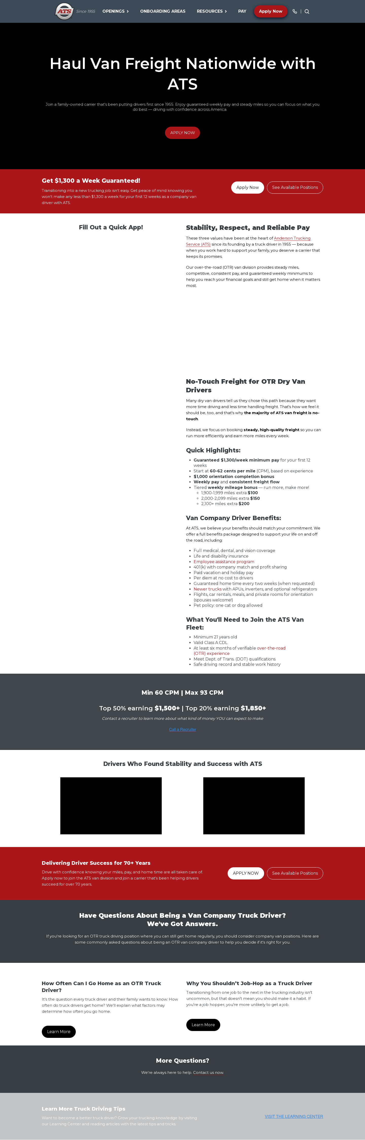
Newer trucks (208, 589)
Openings (115, 11)
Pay (242, 11)
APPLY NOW (182, 132)
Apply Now (270, 11)
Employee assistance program (224, 561)
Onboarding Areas (163, 11)
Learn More (58, 1031)
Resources (212, 11)
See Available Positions (295, 187)
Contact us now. (208, 1072)
